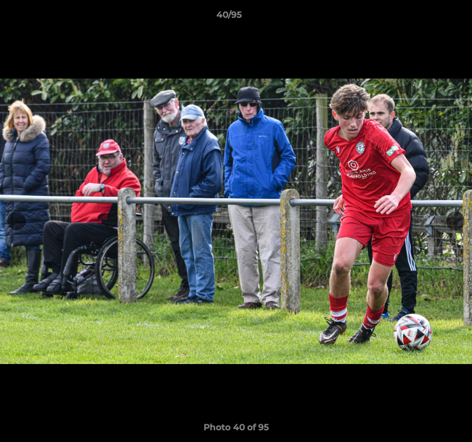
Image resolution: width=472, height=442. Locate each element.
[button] (427, 17)
